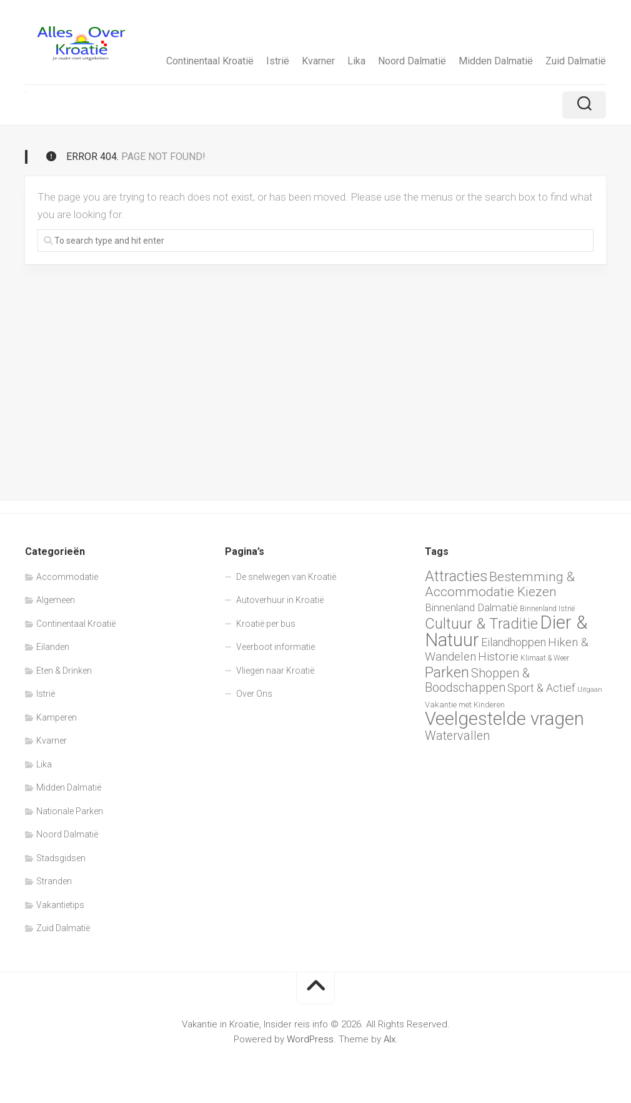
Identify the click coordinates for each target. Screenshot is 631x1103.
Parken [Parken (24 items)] (447, 672)
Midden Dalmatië (496, 61)
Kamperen (56, 717)
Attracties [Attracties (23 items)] (456, 576)
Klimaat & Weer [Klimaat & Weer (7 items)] (544, 658)
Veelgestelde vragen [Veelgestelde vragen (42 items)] (504, 718)
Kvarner (318, 61)
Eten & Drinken (64, 671)
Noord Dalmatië (412, 61)
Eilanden (52, 647)
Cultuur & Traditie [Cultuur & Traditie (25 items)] (481, 623)
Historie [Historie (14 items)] (498, 657)
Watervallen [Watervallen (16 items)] (457, 736)
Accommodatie (67, 577)
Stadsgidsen (61, 858)
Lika (356, 61)
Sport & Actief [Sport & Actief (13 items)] (541, 687)
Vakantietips (60, 905)
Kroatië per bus (266, 624)
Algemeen (55, 600)
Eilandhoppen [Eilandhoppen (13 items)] (513, 642)
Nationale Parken (69, 811)
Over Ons (254, 694)
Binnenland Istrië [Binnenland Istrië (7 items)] (547, 608)
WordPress (310, 1039)
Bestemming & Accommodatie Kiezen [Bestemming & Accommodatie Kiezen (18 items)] (500, 584)
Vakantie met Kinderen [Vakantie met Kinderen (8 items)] (465, 704)
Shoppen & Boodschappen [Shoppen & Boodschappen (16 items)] (477, 681)
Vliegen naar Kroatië (275, 671)
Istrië (277, 61)
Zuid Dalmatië (575, 61)
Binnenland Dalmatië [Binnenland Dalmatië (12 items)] (471, 607)
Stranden (54, 881)
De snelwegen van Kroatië (286, 577)
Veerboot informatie (275, 647)
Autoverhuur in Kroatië (280, 600)
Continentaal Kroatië (210, 61)
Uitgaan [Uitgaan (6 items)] (589, 690)
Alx (389, 1039)
